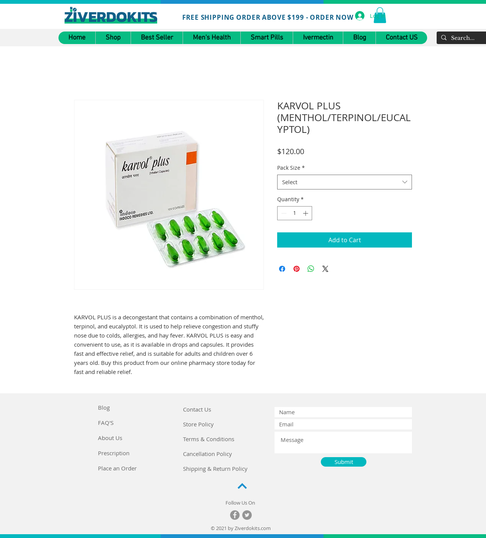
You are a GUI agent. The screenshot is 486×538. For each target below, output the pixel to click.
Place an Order (117, 468)
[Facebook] (235, 515)
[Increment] (306, 213)
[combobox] (344, 182)
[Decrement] (283, 213)
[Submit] (343, 462)
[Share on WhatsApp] (311, 268)
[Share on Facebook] (282, 268)
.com (265, 528)
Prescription (113, 453)
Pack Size (291, 167)
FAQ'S (106, 422)
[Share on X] (325, 268)
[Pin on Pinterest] (296, 268)
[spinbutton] (294, 213)
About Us (110, 438)
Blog (104, 407)
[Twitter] (247, 515)
